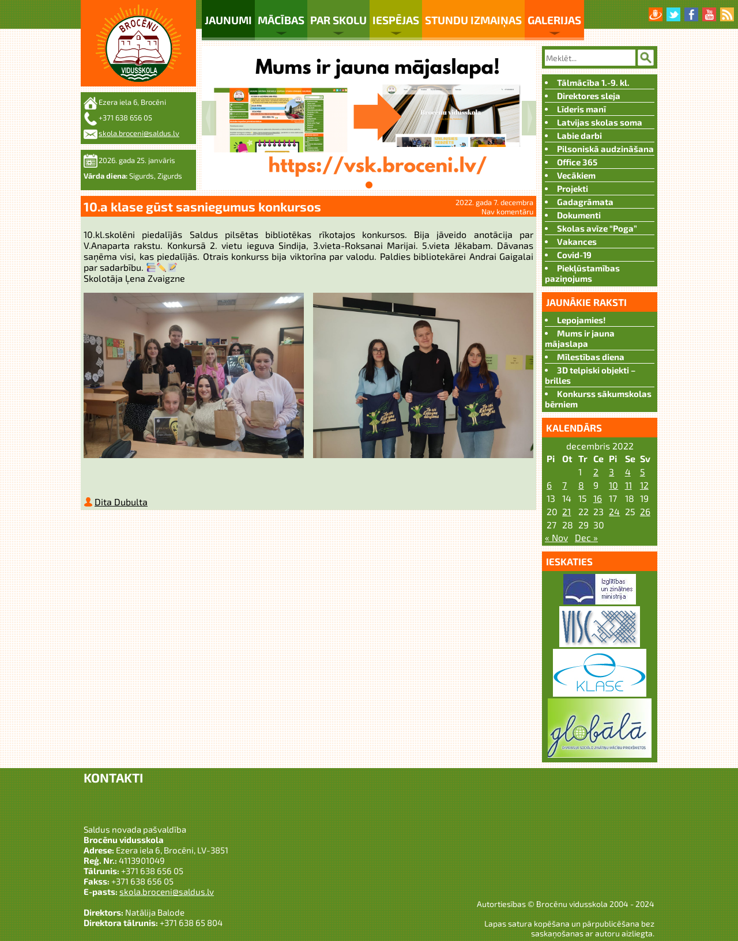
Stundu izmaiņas (473, 20)
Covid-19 (574, 255)
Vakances (577, 241)
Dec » (586, 537)
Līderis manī (581, 109)
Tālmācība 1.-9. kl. (593, 82)
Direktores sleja (588, 95)
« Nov (556, 537)
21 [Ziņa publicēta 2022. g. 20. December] (566, 511)
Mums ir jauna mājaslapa (580, 338)
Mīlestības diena (590, 357)
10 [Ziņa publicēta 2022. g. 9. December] (613, 484)
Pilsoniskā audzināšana (605, 148)
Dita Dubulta (121, 503)
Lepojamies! (581, 320)
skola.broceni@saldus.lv (139, 133)
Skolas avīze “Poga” (597, 228)
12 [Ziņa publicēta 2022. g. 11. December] (644, 484)
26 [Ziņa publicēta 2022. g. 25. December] (645, 511)
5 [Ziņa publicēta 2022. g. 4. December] (642, 471)
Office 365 (577, 162)
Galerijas (554, 20)
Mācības (281, 20)
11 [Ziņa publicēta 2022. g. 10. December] (628, 484)
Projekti (572, 188)
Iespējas (395, 20)
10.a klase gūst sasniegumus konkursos (202, 206)
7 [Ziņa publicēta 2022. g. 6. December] (564, 484)
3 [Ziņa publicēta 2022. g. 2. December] (611, 471)
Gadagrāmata (585, 201)
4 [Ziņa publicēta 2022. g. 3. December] (628, 471)
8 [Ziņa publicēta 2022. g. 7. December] (581, 484)
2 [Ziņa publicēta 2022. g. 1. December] (595, 471)
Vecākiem (576, 175)
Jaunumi (228, 20)
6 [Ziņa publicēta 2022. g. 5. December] (549, 484)
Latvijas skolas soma (599, 122)
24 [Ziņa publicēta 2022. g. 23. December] (614, 511)
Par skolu (338, 20)
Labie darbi (579, 135)
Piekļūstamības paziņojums (582, 273)
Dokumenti (579, 215)
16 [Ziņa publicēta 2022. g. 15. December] (597, 498)
